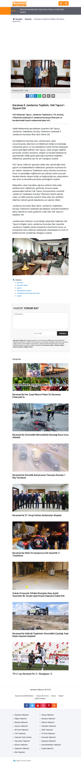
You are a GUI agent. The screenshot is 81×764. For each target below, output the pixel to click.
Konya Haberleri (48, 715)
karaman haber (22, 285)
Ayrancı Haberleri (21, 745)
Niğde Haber (28, 347)
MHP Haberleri (47, 730)
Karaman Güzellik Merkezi (24, 696)
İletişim (61, 696)
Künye (53, 696)
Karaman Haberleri (22, 715)
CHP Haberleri (20, 734)
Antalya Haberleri (21, 722)
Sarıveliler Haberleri (22, 741)
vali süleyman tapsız (24, 291)
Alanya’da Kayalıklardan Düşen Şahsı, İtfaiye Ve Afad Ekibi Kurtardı (42, 10)
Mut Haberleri (20, 752)
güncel (19, 288)
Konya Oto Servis (42, 696)
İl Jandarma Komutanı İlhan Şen (28, 293)
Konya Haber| (59, 345)
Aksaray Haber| (18, 347)
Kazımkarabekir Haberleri (51, 745)
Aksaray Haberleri (48, 719)
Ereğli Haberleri (47, 748)
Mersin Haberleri (48, 722)
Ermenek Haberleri (49, 737)
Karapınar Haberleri (22, 748)
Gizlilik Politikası (40, 698)
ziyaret (19, 296)
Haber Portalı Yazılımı (23, 761)
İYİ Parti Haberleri (48, 734)
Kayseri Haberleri (21, 726)
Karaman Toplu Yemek (23, 737)
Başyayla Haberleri (49, 741)
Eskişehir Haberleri (49, 726)
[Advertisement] (40, 39)
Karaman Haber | (49, 345)
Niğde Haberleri (21, 719)
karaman (20, 283)
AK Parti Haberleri (21, 730)
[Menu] (61, 3)
